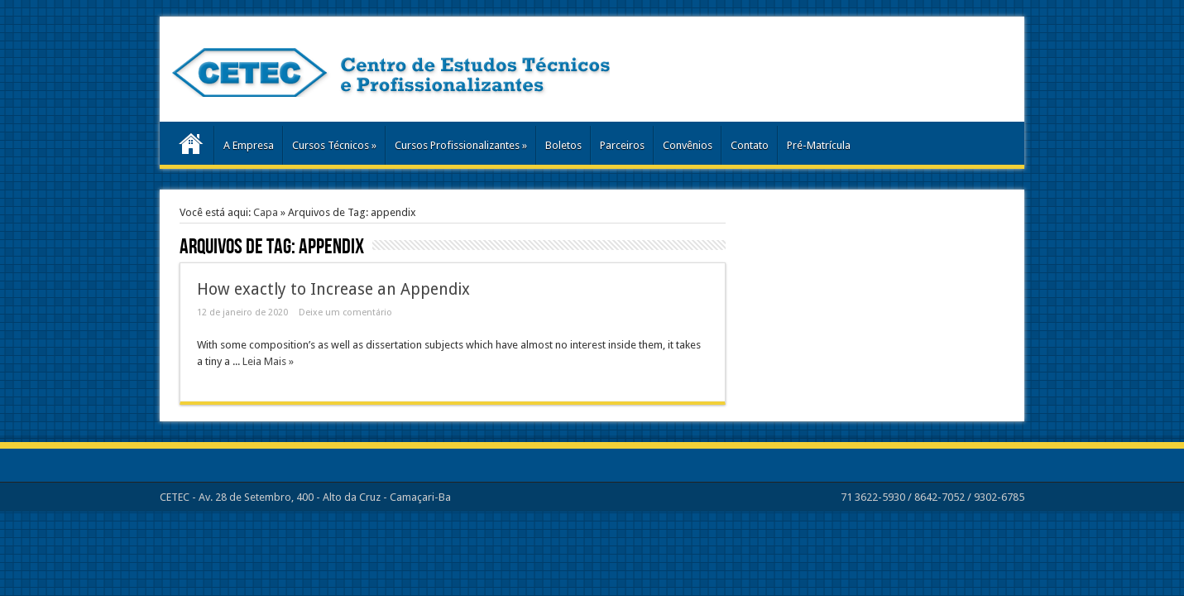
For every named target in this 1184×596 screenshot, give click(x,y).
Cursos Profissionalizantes (461, 145)
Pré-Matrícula (819, 145)
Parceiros (622, 145)
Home (190, 147)
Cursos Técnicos (334, 145)
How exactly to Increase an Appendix (333, 289)
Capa (265, 212)
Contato (750, 145)
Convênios (687, 145)
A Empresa (248, 145)
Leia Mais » (268, 361)
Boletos (563, 145)
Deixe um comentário (345, 312)
